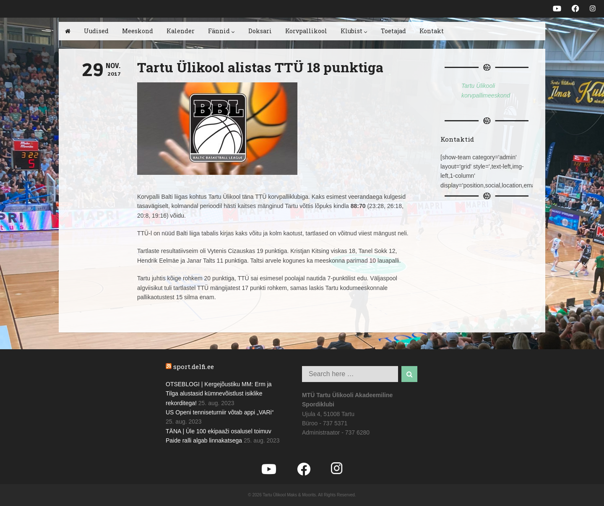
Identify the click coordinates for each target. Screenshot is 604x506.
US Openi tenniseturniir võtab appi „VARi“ (219, 412)
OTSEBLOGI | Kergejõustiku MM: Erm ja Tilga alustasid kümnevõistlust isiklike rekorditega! (219, 393)
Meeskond (137, 31)
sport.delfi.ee (193, 366)
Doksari (260, 31)
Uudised (96, 31)
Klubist (354, 31)
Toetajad (393, 31)
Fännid (221, 31)
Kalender (181, 31)
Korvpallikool (306, 31)
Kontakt (431, 31)
